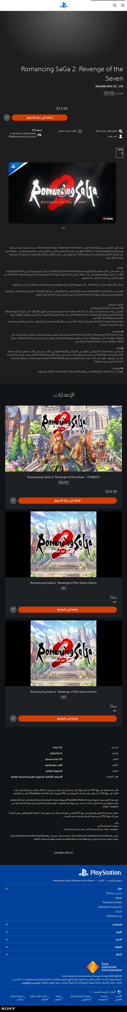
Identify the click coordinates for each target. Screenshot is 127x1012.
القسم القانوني (118, 998)
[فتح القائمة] (123, 5)
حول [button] (63, 888)
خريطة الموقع (58, 998)
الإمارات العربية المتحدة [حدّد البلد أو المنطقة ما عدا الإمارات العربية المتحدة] (106, 992)
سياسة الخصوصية (102, 998)
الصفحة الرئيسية (115, 880)
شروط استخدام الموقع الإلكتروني (81, 998)
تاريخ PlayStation (114, 916)
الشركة (119, 911)
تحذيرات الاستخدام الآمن (107, 825)
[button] (62, 192)
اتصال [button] (63, 954)
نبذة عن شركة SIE (114, 893)
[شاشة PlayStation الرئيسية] (63, 5)
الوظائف (118, 897)
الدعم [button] (63, 939)
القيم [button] (63, 932)
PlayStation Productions (110, 906)
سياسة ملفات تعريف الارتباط (39, 998)
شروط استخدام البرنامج (16, 998)
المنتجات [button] (63, 924)
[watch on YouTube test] (108, 218)
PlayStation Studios (112, 902)
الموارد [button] (63, 947)
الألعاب (101, 880)
